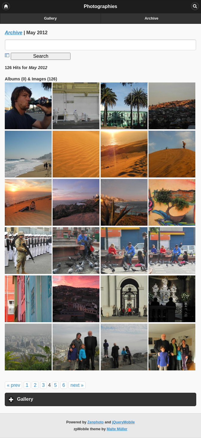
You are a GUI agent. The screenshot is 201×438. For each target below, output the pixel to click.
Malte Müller (117, 429)
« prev (13, 385)
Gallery (50, 18)
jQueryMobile (123, 422)
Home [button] (5, 6)
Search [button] (195, 6)
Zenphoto (96, 422)
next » (77, 385)
